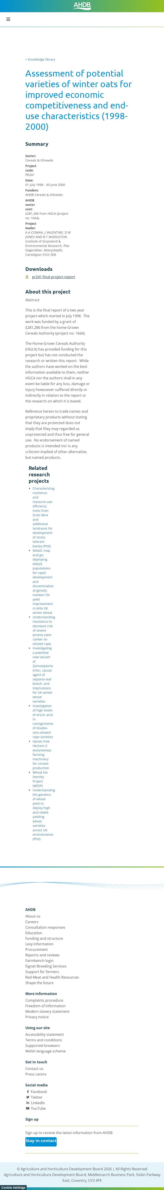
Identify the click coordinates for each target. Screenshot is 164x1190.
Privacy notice (37, 1017)
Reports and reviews (42, 955)
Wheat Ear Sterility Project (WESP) (40, 779)
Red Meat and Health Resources (52, 977)
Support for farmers (42, 971)
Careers (31, 921)
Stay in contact (41, 1140)
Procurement (36, 949)
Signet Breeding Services (45, 966)
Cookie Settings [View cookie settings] (13, 1187)
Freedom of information (45, 1005)
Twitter (37, 1097)
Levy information (39, 944)
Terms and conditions (43, 1040)
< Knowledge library (40, 59)
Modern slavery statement (47, 1011)
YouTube (38, 1108)
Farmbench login (39, 960)
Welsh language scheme (45, 1051)
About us (32, 916)
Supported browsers (42, 1045)
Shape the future (39, 982)
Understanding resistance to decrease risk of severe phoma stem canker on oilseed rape (44, 630)
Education (33, 932)
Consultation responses (45, 927)
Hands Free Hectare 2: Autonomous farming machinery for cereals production (42, 754)
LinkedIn (38, 1102)
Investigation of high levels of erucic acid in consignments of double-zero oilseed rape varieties (43, 721)
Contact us (34, 1068)
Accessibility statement (44, 1034)
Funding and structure (44, 938)
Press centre (35, 1074)
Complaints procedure (44, 1000)
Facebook (39, 1091)
